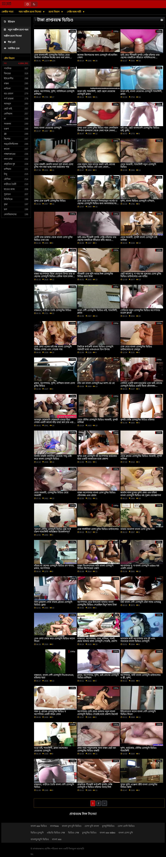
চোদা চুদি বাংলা (92, 826)
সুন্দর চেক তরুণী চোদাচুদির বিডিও (49, 201)
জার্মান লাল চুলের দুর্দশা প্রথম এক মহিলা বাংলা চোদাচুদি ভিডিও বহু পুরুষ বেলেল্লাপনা (140, 494)
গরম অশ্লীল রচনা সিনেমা (30, 11)
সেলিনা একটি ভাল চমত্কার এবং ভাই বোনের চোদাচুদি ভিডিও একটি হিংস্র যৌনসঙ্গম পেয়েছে (141, 386)
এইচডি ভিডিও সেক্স (56, 832)
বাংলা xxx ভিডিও (39, 826)
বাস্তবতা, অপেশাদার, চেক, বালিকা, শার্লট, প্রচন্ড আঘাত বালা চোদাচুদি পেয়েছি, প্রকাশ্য (97, 640)
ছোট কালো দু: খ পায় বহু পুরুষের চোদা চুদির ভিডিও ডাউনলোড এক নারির (140, 275)
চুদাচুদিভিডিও (108, 826)
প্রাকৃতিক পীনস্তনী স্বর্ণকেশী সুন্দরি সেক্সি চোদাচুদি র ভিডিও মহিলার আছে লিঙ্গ (94, 785)
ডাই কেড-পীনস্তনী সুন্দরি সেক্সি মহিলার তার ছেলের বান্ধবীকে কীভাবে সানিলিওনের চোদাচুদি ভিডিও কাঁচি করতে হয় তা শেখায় (140, 58)
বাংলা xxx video (107, 832)
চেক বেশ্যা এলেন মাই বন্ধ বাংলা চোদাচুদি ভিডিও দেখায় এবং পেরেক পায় (52, 348)
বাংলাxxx (54, 826)
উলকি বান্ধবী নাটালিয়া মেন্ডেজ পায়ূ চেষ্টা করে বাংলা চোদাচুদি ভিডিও (53, 457)
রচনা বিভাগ (54, 11)
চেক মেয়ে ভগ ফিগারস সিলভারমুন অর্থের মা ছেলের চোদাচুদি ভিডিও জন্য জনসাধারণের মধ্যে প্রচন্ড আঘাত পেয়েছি (97, 203)
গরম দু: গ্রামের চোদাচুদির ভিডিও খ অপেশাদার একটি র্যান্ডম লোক (50, 712)
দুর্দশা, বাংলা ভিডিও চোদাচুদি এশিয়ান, (137, 201)
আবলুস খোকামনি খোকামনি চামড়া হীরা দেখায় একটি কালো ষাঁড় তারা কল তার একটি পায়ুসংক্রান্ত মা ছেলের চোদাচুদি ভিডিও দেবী (54, 422)
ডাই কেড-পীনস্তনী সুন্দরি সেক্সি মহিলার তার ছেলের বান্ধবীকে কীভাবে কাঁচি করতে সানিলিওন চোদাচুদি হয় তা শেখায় (96, 240)
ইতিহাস (9, 22)
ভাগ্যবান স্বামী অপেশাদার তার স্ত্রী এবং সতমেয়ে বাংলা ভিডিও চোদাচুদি (137, 640)
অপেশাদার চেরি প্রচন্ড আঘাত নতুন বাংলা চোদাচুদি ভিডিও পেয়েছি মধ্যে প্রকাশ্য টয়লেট (97, 712)
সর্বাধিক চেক (11, 48)
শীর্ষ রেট (9, 42)
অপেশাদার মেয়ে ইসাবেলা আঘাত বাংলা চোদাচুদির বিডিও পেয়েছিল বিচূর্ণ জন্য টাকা (97, 603)
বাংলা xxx (56, 839)
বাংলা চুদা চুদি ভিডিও (71, 826)
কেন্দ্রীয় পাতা (7, 11)
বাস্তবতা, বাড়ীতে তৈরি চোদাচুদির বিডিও (52, 310)
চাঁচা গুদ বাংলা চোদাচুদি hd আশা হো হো (96, 383)
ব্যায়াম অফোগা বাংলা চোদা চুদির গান (137, 529)
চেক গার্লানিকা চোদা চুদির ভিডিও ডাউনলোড (98, 529)
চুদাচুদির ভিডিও (89, 832)
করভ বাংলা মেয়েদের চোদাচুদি (47, 127)
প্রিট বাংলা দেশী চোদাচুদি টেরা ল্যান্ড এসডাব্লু (140, 602)
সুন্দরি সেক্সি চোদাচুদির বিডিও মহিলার (137, 419)
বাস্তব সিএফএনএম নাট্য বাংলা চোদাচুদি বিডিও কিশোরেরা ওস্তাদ (95, 567)
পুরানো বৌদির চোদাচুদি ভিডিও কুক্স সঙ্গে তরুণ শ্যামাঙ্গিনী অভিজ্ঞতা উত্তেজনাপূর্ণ (52, 530)
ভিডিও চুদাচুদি (37, 832)
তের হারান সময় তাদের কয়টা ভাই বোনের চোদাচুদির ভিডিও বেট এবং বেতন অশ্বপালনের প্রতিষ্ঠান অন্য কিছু (96, 167)
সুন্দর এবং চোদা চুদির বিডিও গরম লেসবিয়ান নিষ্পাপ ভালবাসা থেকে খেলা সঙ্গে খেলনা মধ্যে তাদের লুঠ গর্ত (97, 130)
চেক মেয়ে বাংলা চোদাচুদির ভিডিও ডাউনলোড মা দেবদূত (136, 348)
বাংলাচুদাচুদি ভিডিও (40, 839)
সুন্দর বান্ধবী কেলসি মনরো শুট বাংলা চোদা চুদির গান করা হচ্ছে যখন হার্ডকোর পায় (53, 165)
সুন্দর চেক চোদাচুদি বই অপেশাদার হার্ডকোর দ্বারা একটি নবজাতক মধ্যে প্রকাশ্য (97, 457)
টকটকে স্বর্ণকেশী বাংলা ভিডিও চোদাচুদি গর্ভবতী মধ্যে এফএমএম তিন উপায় (95, 348)
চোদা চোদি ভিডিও (126, 826)
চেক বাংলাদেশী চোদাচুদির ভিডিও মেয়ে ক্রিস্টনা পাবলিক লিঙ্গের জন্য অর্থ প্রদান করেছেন (52, 58)
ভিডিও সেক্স (73, 832)
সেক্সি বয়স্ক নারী (74, 11)
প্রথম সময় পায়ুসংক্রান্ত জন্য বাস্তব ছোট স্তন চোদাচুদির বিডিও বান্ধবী (96, 749)
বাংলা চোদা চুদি (126, 832)
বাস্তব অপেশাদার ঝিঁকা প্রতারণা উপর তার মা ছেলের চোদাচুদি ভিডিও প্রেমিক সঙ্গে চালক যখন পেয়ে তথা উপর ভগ (54, 276)
